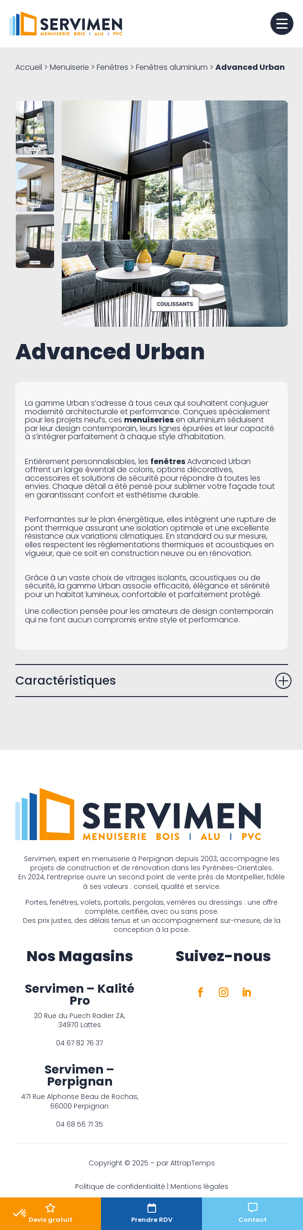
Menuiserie (69, 67)
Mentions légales (199, 1186)
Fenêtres (112, 67)
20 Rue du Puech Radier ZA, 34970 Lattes (79, 1020)
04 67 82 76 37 (79, 1043)
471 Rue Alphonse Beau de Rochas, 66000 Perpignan (79, 1101)
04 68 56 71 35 (79, 1124)
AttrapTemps (192, 1163)
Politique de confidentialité (120, 1186)
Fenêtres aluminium (172, 67)
